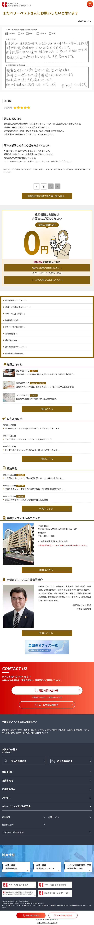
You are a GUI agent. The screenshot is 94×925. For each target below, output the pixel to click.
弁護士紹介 (7, 772)
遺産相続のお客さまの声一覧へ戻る (46, 196)
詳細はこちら (46, 570)
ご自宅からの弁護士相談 (13, 832)
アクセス (6, 797)
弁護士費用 (7, 780)
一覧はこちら (46, 409)
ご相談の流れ (8, 789)
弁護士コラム (54, 817)
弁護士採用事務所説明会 (11, 867)
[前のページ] (37, 186)
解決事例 (6, 817)
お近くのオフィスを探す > (47, 922)
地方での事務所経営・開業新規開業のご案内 (79, 867)
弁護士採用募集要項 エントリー (45, 867)
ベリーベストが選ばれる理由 (16, 806)
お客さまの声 (8, 824)
